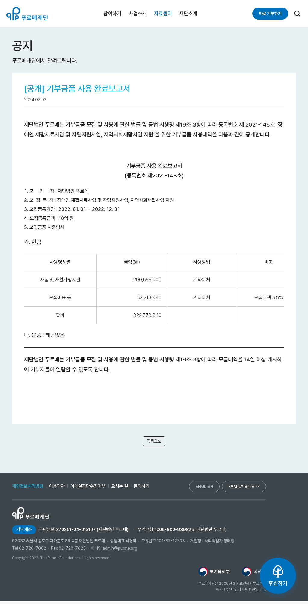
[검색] (297, 13)
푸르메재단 (27, 13)
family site (244, 489)
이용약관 (57, 489)
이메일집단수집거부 (88, 489)
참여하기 (112, 14)
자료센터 (163, 14)
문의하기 (141, 489)
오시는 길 (119, 489)
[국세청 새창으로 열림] (254, 574)
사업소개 (138, 14)
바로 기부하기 (270, 13)
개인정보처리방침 (27, 489)
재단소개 (188, 14)
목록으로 (154, 442)
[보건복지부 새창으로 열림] (213, 574)
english (204, 489)
